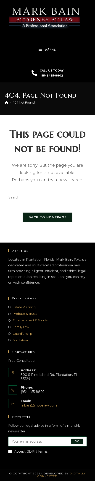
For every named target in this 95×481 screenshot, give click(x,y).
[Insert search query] (47, 197)
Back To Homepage (48, 217)
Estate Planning (24, 307)
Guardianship (22, 333)
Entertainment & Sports (30, 320)
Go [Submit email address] (77, 441)
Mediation (20, 340)
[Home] (6, 102)
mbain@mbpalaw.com (39, 405)
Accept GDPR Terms (28, 451)
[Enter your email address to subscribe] (47, 441)
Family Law (21, 327)
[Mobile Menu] (47, 49)
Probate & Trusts (25, 313)
